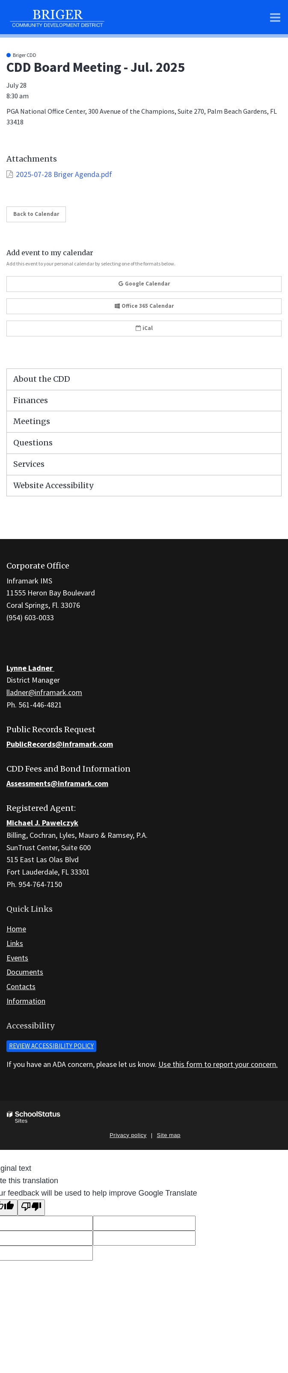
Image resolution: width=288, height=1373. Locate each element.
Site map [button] (169, 1135)
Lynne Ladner (30, 668)
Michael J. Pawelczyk (42, 823)
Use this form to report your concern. (218, 1064)
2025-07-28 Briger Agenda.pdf (64, 174)
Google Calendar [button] (144, 283)
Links (14, 943)
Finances (30, 400)
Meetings (31, 421)
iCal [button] (144, 328)
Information (25, 1001)
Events (17, 958)
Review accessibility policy (51, 1046)
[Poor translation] (31, 1207)
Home (16, 929)
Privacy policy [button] (128, 1135)
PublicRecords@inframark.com (59, 744)
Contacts (21, 986)
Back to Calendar (36, 214)
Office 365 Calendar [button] (144, 305)
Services (29, 464)
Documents (24, 972)
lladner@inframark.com (44, 692)
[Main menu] (275, 17)
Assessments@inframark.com (57, 783)
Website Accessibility (53, 485)
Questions (33, 443)
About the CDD (41, 379)
